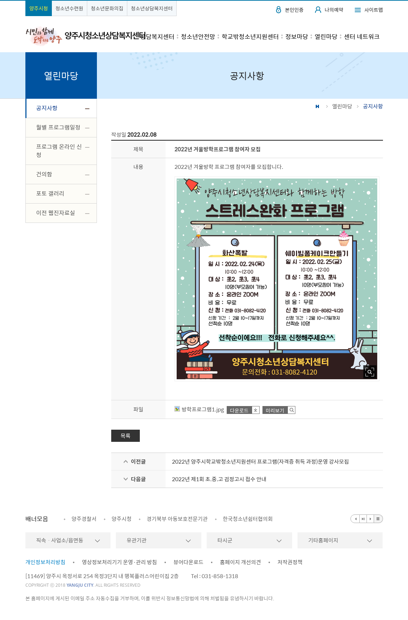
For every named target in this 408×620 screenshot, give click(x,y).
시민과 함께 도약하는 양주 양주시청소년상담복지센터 (85, 36)
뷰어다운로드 (188, 562)
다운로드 (239, 410)
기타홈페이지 (323, 540)
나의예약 (334, 9)
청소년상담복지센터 (152, 8)
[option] (80, 518)
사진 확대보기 (369, 371)
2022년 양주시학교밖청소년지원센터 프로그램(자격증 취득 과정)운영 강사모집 (260, 461)
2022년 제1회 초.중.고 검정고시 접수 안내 (219, 479)
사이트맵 (373, 9)
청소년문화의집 (107, 8)
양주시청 (38, 8)
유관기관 (137, 540)
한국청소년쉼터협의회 (248, 519)
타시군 (224, 540)
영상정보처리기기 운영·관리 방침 (119, 562)
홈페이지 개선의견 (240, 562)
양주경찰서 (84, 519)
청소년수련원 (69, 8)
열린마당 (342, 106)
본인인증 (294, 9)
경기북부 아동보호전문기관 (177, 519)
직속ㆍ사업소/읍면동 (59, 540)
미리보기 (275, 410)
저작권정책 (290, 562)
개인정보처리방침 (45, 562)
